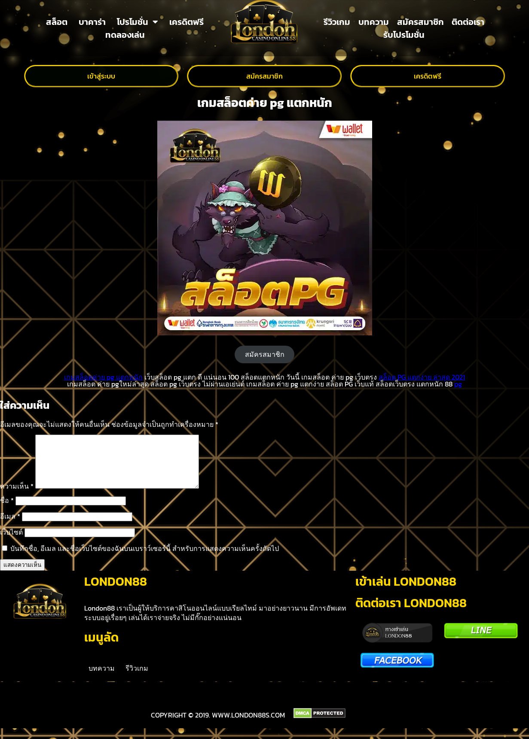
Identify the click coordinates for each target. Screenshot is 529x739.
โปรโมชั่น (137, 21)
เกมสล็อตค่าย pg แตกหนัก (103, 377)
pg (458, 384)
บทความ (373, 21)
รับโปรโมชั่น (404, 34)
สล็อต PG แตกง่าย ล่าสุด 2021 (422, 377)
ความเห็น (17, 496)
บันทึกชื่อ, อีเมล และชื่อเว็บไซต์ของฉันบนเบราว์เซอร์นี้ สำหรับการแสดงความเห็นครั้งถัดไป (144, 558)
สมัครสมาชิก (420, 21)
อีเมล (10, 526)
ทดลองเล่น (125, 34)
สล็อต (56, 21)
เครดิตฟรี (186, 21)
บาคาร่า (92, 21)
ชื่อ (7, 510)
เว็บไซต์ (11, 542)
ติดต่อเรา (468, 21)
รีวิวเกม (337, 21)
